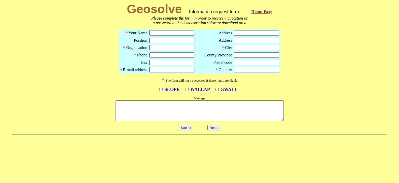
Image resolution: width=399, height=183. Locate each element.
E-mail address (133, 70)
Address (225, 33)
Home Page (261, 12)
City (227, 47)
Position (140, 40)
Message (199, 98)
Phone (140, 55)
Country (224, 70)
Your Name (136, 33)
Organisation (135, 47)
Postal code (222, 62)
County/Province (214, 55)
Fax (144, 62)
